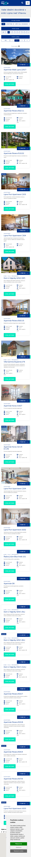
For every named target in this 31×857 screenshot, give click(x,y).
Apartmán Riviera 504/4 (13, 695)
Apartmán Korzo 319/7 (13, 392)
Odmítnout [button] (18, 847)
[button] (8, 781)
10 (28, 32)
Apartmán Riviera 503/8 (13, 665)
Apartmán (9, 24)
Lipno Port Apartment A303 (15, 752)
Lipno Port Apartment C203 (15, 195)
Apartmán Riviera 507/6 (13, 722)
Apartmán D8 (9, 527)
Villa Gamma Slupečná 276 (14, 362)
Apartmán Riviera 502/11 (14, 111)
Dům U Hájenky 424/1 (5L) (14, 555)
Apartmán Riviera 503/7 (13, 637)
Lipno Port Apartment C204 (15, 446)
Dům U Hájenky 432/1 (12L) (15, 610)
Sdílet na (4, 772)
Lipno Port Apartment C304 (15, 236)
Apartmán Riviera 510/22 (14, 153)
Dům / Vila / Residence (21, 24)
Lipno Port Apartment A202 (15, 473)
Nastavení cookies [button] (18, 851)
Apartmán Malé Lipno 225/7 (15, 70)
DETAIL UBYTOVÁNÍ (9, 84)
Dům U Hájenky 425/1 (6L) (14, 583)
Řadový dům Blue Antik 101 (15, 500)
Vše (3, 24)
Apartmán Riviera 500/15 (14, 321)
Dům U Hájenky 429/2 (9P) (14, 278)
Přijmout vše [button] (18, 843)
